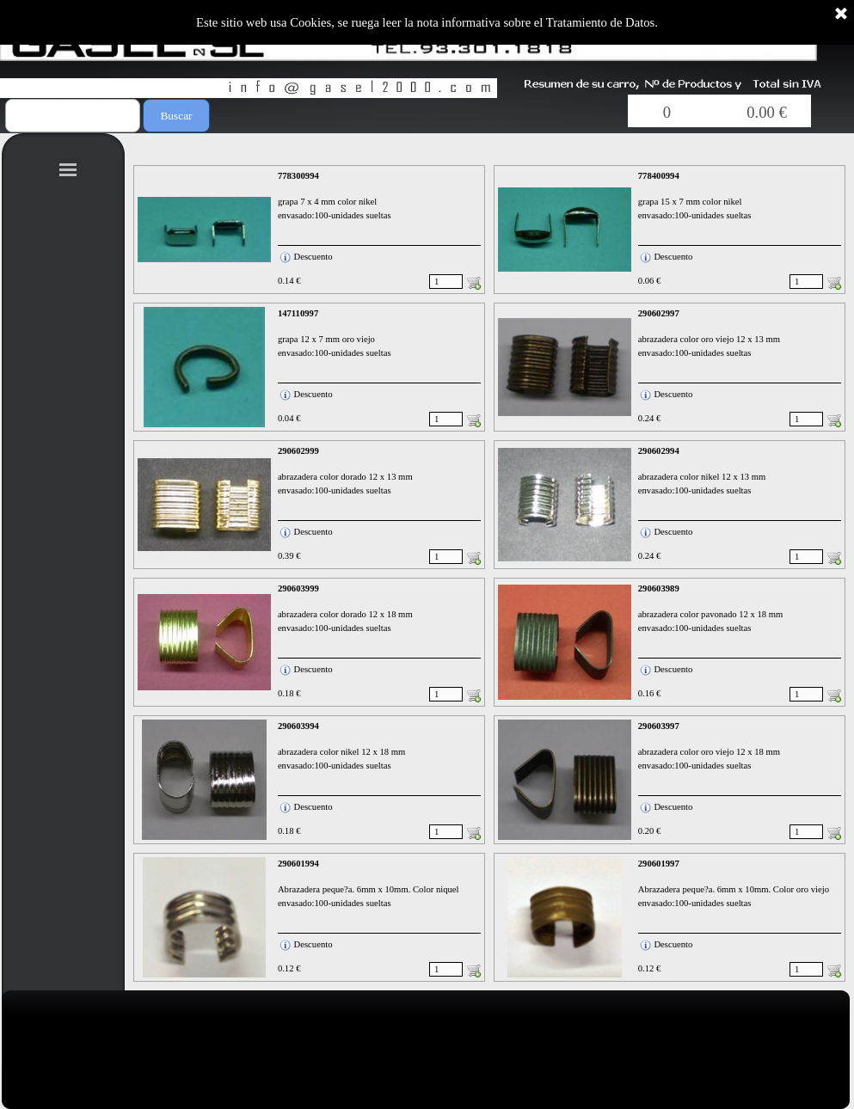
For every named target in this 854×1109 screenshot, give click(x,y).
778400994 (658, 176)
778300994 (298, 176)
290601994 (298, 863)
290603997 (658, 726)
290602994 (658, 451)
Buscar (176, 115)
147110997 (298, 313)
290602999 (298, 451)
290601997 (658, 863)
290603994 (298, 726)
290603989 (658, 588)
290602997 (658, 313)
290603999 (298, 588)
